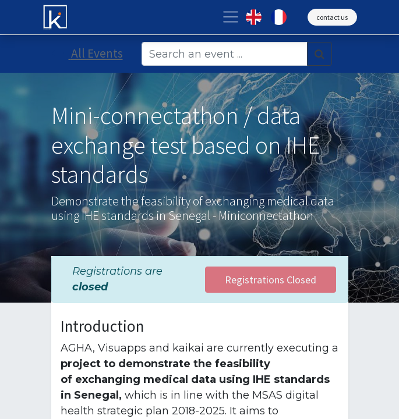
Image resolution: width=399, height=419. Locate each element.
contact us (332, 17)
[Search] (319, 54)
